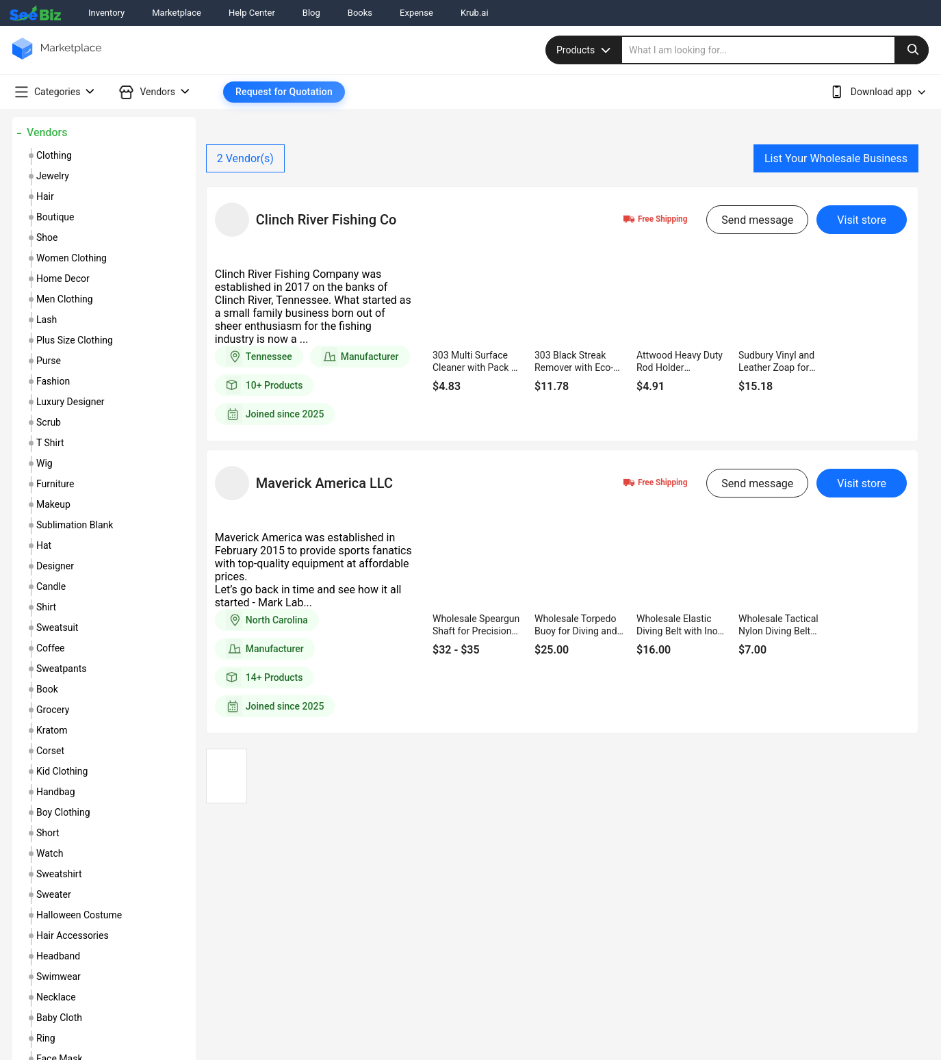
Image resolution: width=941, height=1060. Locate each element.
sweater (53, 894)
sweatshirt (58, 873)
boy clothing (63, 812)
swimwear (58, 976)
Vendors (47, 132)
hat (43, 545)
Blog (311, 13)
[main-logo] (56, 58)
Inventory (106, 13)
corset (50, 750)
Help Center (252, 13)
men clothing (64, 299)
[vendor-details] (232, 220)
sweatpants (61, 668)
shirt (46, 607)
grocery (52, 709)
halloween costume (79, 914)
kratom (52, 730)
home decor (63, 278)
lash (46, 319)
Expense (416, 13)
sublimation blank (74, 524)
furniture (55, 483)
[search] (775, 50)
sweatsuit (57, 627)
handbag (55, 791)
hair (45, 196)
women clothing (71, 258)
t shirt (50, 442)
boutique (55, 216)
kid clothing (62, 771)
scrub (48, 422)
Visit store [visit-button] (861, 220)
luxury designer (70, 401)
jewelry (52, 175)
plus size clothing (74, 340)
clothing (54, 155)
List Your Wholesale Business (835, 158)
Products (585, 50)
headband (58, 956)
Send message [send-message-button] (757, 220)
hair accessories (72, 935)
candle (51, 586)
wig (44, 463)
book (47, 689)
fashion (53, 381)
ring (45, 1038)
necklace (56, 997)
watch (49, 853)
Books (360, 13)
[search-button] (911, 50)
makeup (53, 504)
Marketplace (176, 13)
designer (55, 565)
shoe (46, 237)
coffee (50, 648)
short (48, 832)
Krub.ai (475, 13)
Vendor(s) (245, 158)
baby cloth (59, 1017)
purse (48, 360)
